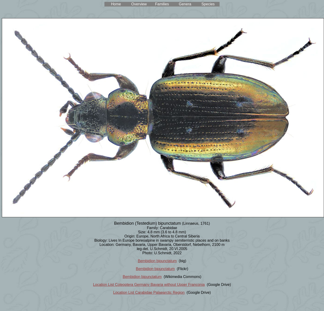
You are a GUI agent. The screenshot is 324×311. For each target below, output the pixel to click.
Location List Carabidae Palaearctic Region (149, 292)
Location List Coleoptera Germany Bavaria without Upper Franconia (149, 285)
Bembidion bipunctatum (157, 261)
